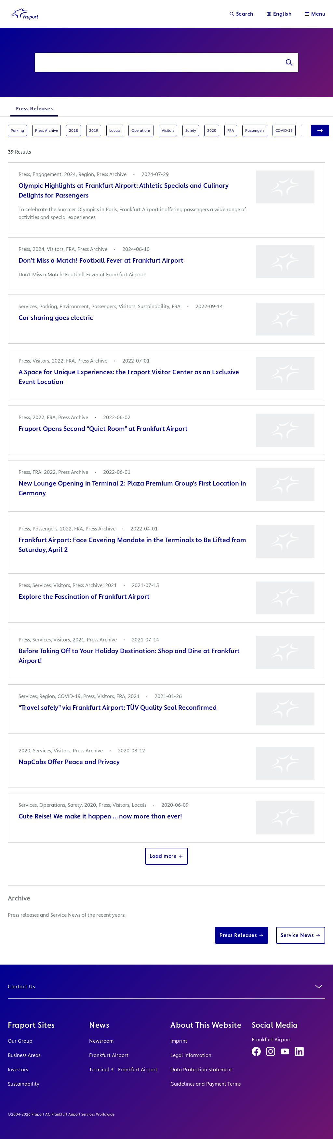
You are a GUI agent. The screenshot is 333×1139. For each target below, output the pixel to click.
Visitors (168, 130)
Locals (114, 130)
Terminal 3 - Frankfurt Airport (123, 1069)
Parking (17, 130)
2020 (211, 130)
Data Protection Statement (201, 1069)
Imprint (178, 1040)
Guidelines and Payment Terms (205, 1083)
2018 (73, 130)
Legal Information (190, 1055)
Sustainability (23, 1083)
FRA (230, 130)
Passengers (254, 130)
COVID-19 (284, 130)
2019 (93, 130)
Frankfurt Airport (108, 1055)
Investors (18, 1069)
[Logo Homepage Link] (25, 14)
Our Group (20, 1040)
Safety (190, 130)
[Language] (279, 14)
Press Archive (46, 130)
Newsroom (101, 1040)
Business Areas (24, 1055)
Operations (141, 130)
